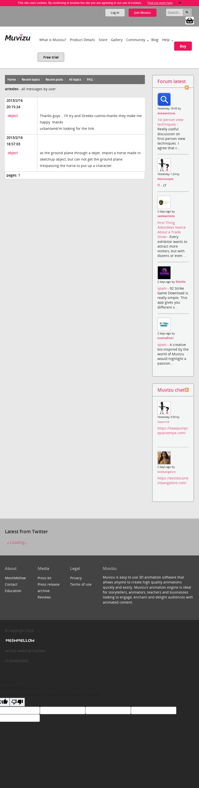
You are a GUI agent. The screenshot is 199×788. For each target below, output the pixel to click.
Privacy (76, 578)
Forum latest (171, 81)
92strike (180, 281)
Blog (154, 39)
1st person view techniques (170, 122)
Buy (183, 46)
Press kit (44, 578)
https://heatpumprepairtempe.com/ (172, 430)
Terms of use (81, 584)
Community (135, 39)
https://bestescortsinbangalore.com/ (172, 480)
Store (103, 39)
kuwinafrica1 (165, 338)
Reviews (44, 597)
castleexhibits (166, 216)
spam (162, 288)
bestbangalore (166, 472)
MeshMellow (15, 578)
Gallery (116, 39)
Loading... (16, 542)
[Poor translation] (17, 702)
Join (142, 13)
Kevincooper (165, 179)
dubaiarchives (166, 113)
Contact (11, 584)
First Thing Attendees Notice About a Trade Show (171, 229)
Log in (115, 13)
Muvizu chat (170, 390)
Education (13, 590)
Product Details (82, 39)
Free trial (51, 57)
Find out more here (160, 3)
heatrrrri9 (163, 422)
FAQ (89, 79)
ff (159, 185)
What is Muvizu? (52, 39)
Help (166, 39)
